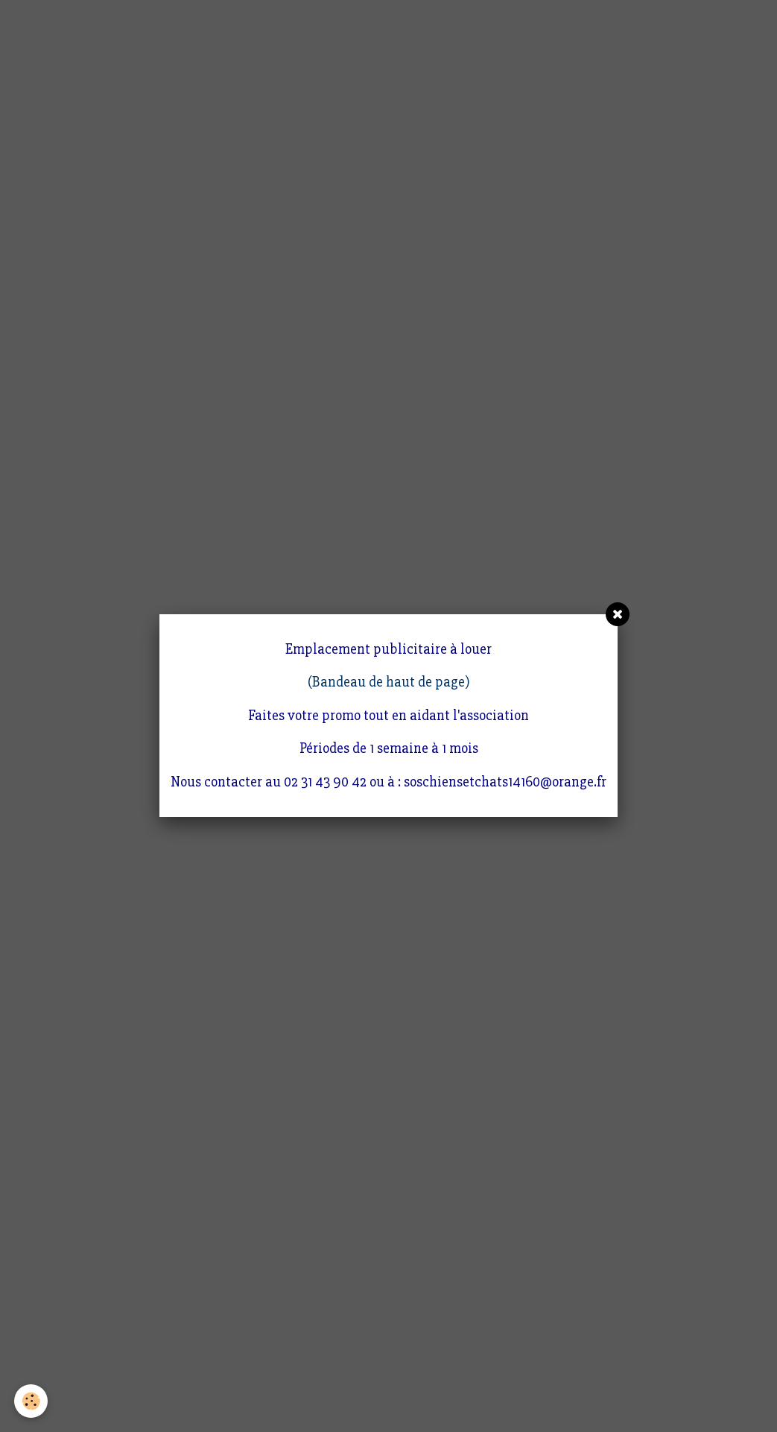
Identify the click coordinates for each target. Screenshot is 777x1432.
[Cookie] (31, 1401)
